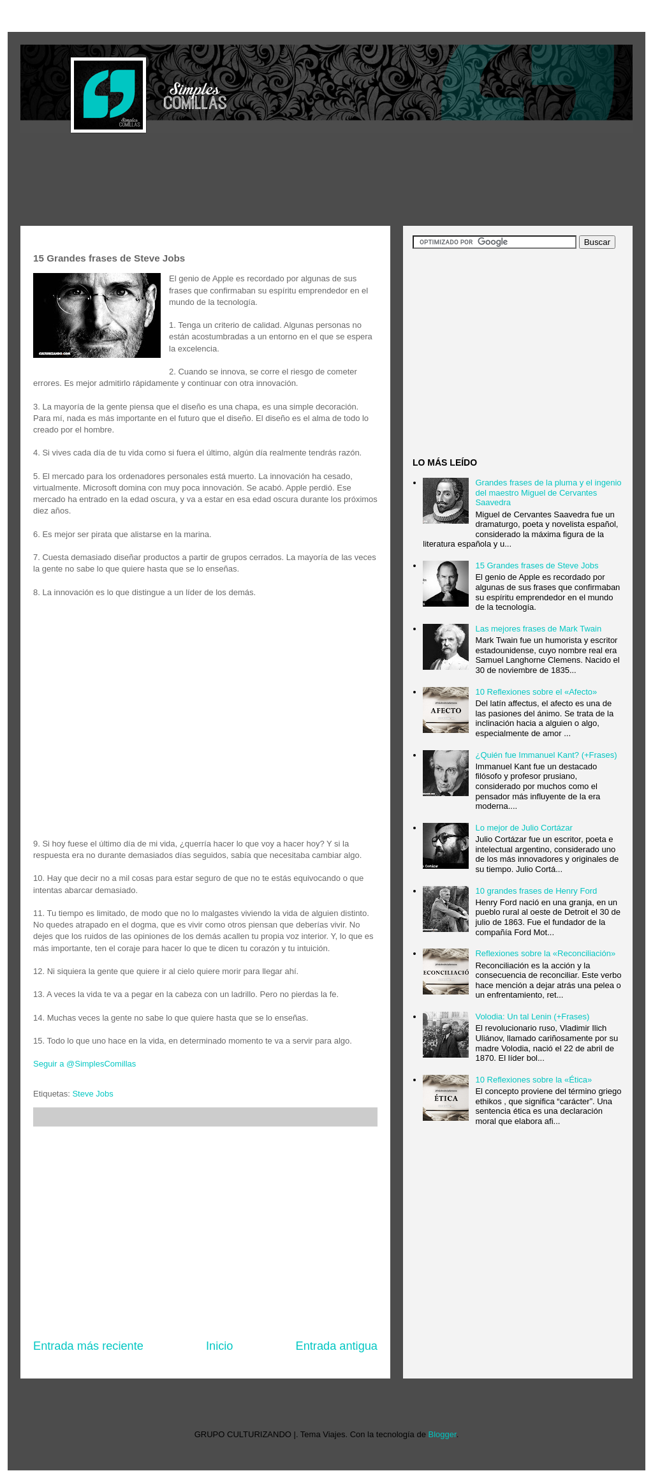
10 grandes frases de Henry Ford (536, 891)
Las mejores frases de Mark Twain (538, 628)
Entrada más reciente (88, 1346)
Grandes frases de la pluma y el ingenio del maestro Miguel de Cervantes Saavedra (548, 492)
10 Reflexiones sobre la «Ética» (533, 1079)
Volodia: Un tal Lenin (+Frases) (532, 1016)
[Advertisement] (252, 181)
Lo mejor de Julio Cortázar (523, 827)
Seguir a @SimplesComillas (84, 1063)
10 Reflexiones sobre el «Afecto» (536, 692)
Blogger (443, 1434)
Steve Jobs (92, 1093)
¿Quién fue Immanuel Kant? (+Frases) (546, 755)
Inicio (219, 1346)
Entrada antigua (337, 1346)
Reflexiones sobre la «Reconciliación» (545, 953)
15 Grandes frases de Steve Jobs (536, 565)
